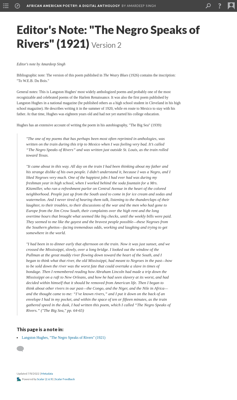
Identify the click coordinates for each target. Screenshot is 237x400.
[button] (219, 6)
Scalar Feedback (65, 379)
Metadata (47, 373)
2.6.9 (49, 379)
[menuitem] (6, 6)
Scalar (40, 379)
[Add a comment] (22, 349)
